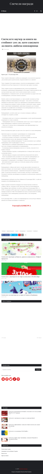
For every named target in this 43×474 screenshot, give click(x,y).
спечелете (29, 231)
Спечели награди (21, 3)
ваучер (3, 231)
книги (17, 231)
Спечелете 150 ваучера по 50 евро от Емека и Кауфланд (19, 295)
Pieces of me (4, 453)
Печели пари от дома (6, 449)
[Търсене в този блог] (18, 369)
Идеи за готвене (4, 455)
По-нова (4, 337)
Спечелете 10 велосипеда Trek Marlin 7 (18, 431)
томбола (35, 231)
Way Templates (28, 471)
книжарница (22, 231)
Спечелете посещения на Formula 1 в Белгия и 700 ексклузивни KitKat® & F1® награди (24, 412)
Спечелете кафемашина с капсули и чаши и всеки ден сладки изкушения (24, 425)
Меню (4, 11)
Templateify (18, 471)
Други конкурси (10, 231)
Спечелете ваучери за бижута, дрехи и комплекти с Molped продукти (21, 258)
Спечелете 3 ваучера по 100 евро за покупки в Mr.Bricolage (20, 277)
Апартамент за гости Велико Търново (9, 451)
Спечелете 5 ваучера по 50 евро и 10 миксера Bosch (21, 418)
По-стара (39, 337)
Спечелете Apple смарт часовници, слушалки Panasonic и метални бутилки (23, 438)
